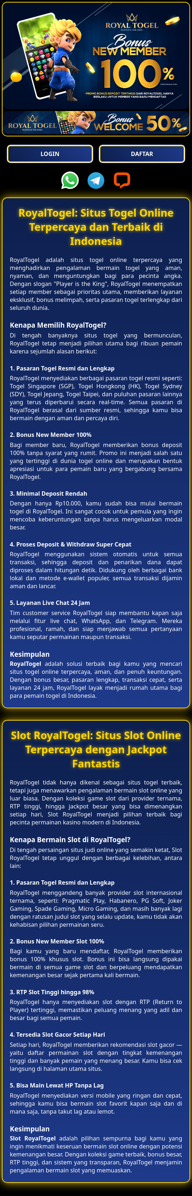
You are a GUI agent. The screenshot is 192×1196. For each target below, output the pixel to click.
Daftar (142, 154)
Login (49, 154)
